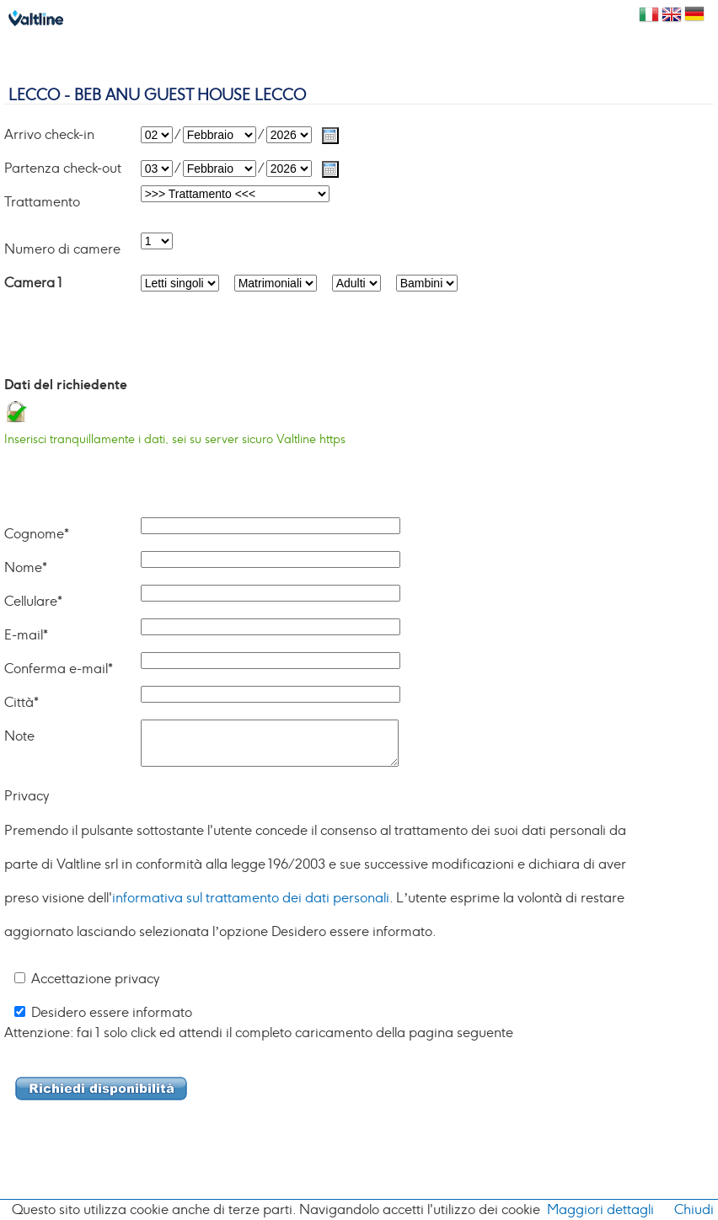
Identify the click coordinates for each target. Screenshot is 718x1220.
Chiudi (694, 1210)
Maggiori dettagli (600, 1210)
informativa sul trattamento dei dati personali (250, 898)
